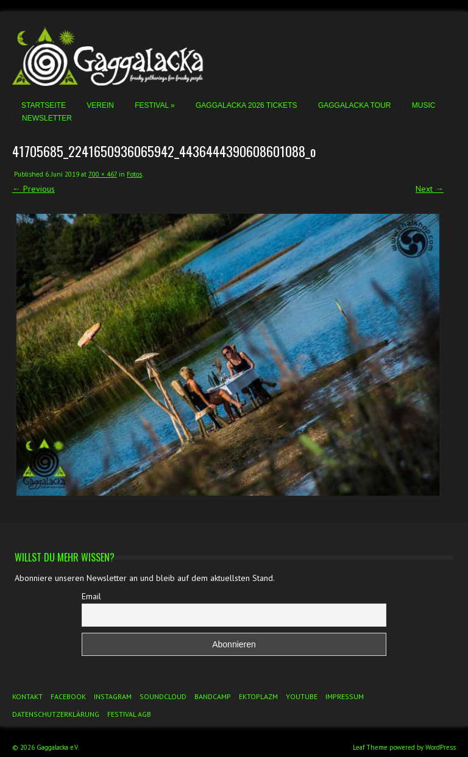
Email (91, 596)
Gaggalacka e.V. (58, 747)
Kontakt (27, 696)
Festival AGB (129, 714)
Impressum (344, 696)
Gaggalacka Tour (354, 105)
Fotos (134, 174)
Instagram (113, 696)
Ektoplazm (258, 696)
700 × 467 (102, 174)
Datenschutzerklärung (55, 714)
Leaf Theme (370, 747)
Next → (430, 188)
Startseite (43, 105)
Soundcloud (163, 696)
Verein (100, 105)
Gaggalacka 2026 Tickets (246, 105)
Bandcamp (212, 696)
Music (424, 105)
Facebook (68, 696)
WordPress (440, 747)
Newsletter (47, 118)
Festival (154, 105)
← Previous (33, 188)
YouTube (301, 696)
